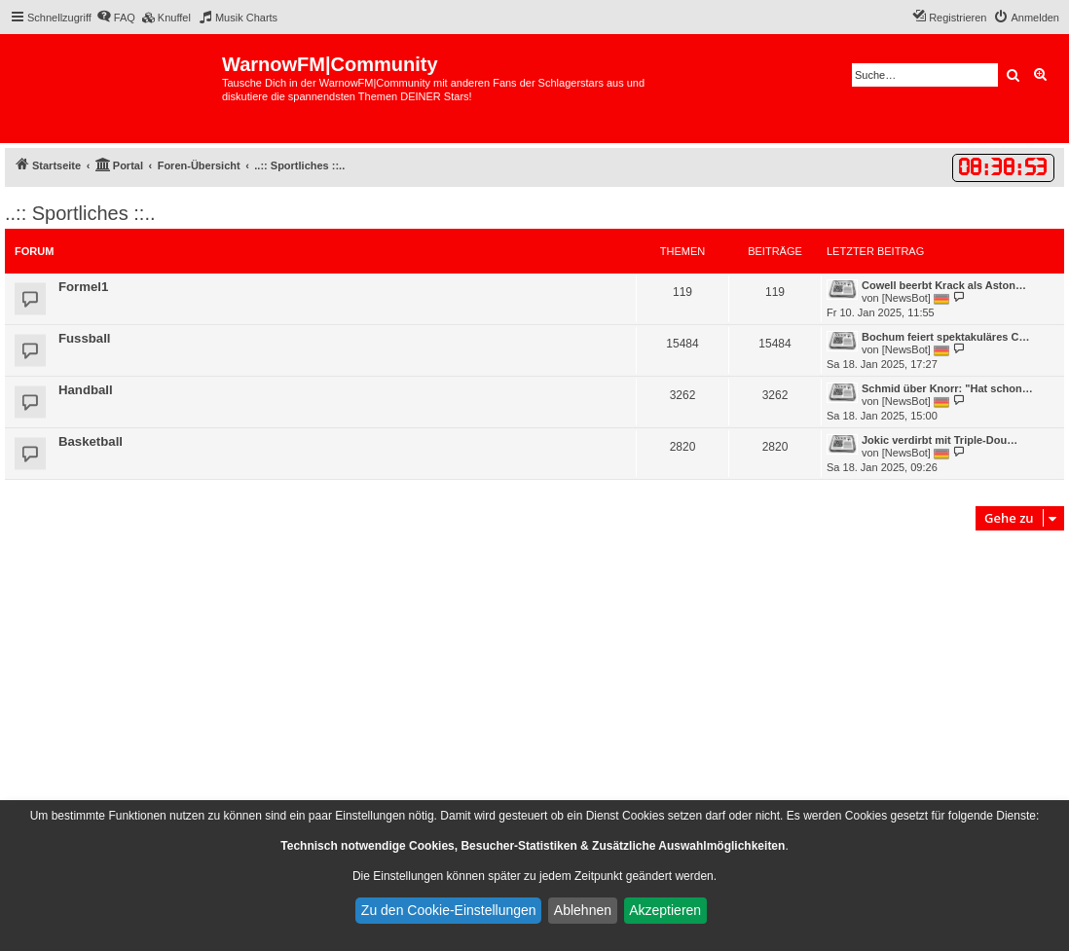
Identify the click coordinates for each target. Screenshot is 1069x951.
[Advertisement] (534, 681)
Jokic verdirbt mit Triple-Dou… (939, 440)
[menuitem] (115, 17)
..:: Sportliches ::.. (80, 213)
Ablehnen (582, 910)
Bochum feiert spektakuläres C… (945, 337)
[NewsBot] (906, 298)
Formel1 (83, 286)
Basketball (90, 441)
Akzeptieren (665, 910)
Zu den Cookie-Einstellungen (448, 910)
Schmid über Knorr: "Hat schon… (947, 388)
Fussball (84, 338)
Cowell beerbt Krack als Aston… (944, 285)
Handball (85, 390)
